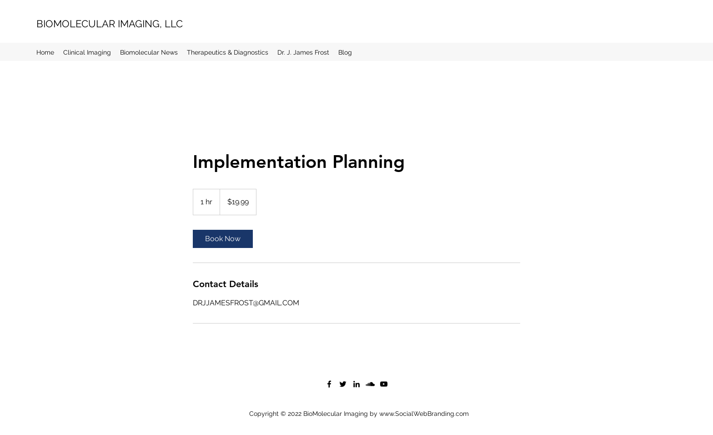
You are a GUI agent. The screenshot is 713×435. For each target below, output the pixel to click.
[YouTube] (383, 384)
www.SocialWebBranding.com (424, 413)
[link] (223, 239)
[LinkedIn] (356, 384)
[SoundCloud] (370, 384)
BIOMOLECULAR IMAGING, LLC (109, 24)
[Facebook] (329, 384)
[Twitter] (342, 384)
